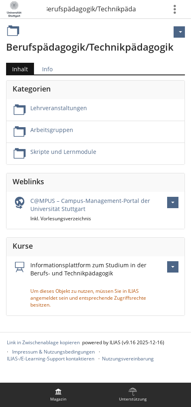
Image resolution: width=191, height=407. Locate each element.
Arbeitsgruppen (51, 130)
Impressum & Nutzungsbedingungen (53, 351)
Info (47, 69)
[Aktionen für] (179, 32)
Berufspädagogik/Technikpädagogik (91, 8)
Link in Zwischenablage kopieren (43, 342)
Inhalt (20, 69)
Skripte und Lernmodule (63, 152)
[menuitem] (58, 395)
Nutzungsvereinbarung (128, 358)
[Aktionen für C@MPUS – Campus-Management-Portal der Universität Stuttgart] (172, 202)
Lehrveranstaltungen (58, 108)
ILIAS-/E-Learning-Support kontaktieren (50, 358)
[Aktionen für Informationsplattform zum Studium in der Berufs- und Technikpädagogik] (172, 267)
